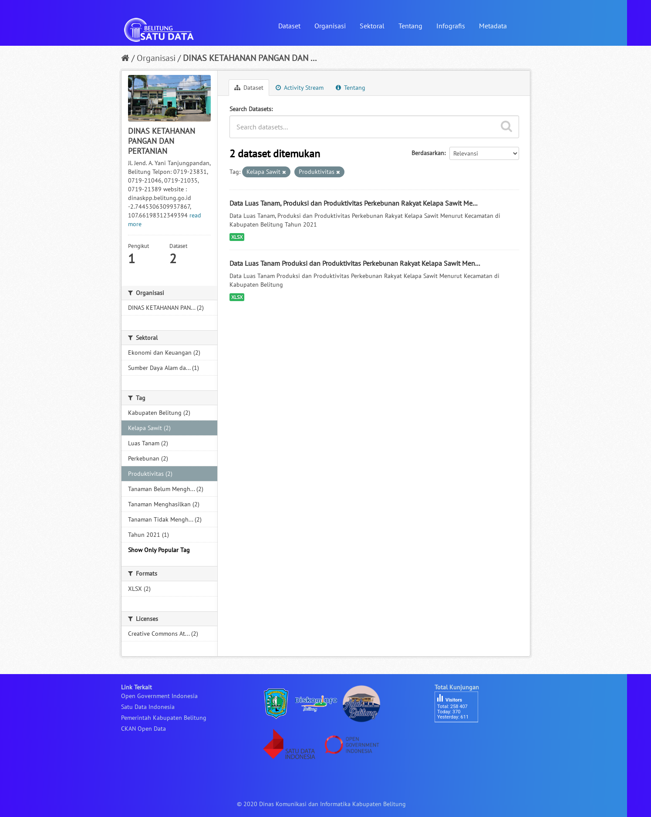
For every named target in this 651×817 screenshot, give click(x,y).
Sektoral (372, 25)
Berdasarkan (428, 153)
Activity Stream (300, 88)
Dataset (289, 25)
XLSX (237, 237)
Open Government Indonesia (159, 696)
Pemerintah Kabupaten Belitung (163, 718)
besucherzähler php (461, 737)
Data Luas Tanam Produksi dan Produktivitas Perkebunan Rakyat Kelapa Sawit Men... (354, 263)
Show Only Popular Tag (159, 550)
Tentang (410, 25)
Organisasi (330, 25)
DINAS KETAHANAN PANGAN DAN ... (250, 58)
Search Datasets (250, 109)
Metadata (493, 25)
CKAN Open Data (143, 728)
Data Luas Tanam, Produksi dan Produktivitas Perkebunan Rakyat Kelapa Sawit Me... (353, 203)
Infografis (450, 25)
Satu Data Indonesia (148, 707)
